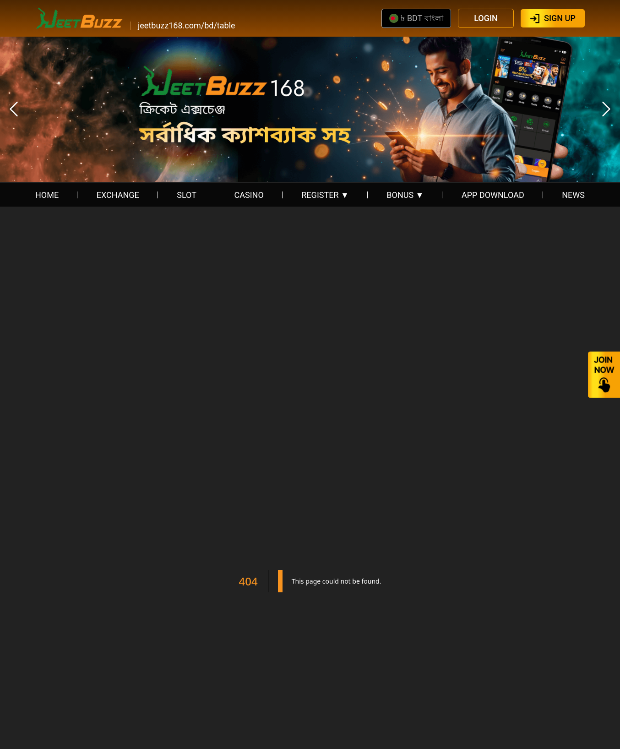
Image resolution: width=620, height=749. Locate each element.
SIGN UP (560, 18)
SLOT (186, 195)
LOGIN (486, 18)
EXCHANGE (118, 195)
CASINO (249, 195)
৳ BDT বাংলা (416, 18)
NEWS (573, 195)
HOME (47, 195)
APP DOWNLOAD (493, 195)
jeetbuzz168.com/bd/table (186, 26)
